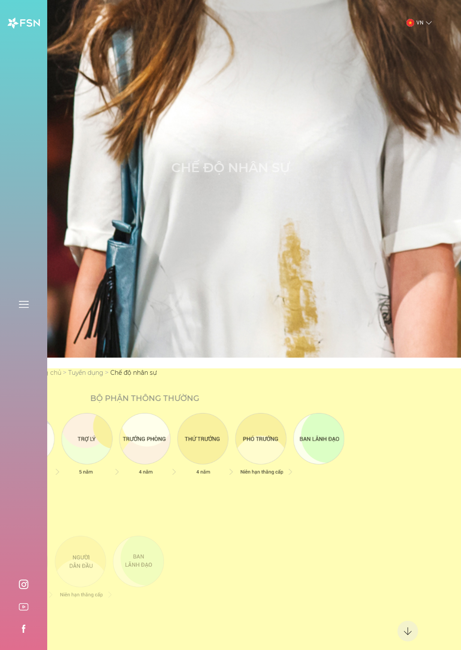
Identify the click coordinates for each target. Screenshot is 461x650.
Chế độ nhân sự (133, 373)
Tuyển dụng (85, 373)
